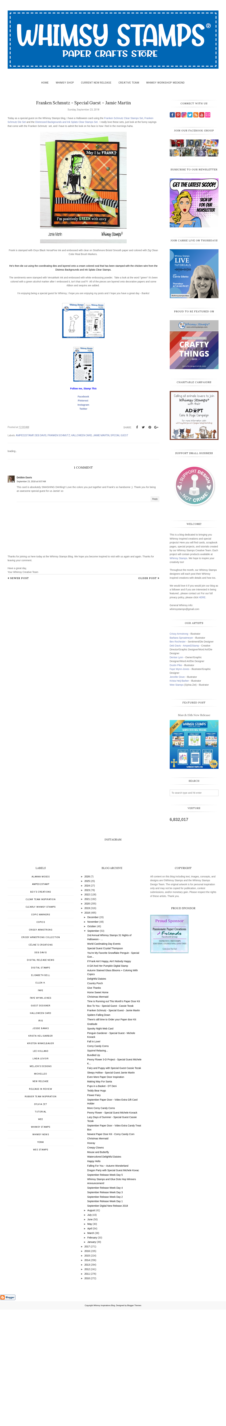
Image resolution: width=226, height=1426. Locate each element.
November (93, 1038)
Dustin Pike (176, 665)
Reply (155, 499)
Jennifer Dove (177, 677)
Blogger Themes (134, 1422)
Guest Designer (41, 1122)
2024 (87, 1002)
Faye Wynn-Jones (179, 669)
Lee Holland (40, 1167)
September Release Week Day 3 (105, 1308)
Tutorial (40, 1228)
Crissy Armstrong (179, 633)
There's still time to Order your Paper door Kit (111, 1135)
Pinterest (83, 400)
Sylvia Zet (40, 1220)
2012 (87, 1385)
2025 (87, 997)
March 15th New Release (194, 715)
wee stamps (40, 1266)
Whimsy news (40, 1251)
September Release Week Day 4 (105, 1304)
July (89, 1331)
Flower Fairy (94, 1211)
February (92, 1354)
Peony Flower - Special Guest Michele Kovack (112, 1229)
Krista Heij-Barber (180, 680)
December (93, 1033)
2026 (87, 993)
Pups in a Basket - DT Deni (102, 1202)
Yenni (40, 1258)
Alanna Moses (40, 993)
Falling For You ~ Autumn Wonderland (107, 1282)
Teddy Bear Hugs (96, 1207)
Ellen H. (41, 1099)
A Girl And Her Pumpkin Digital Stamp (107, 1082)
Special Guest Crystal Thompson (105, 1064)
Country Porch (95, 1099)
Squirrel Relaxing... (97, 1167)
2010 (87, 1394)
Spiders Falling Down (98, 1131)
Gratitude (92, 1140)
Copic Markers (40, 1031)
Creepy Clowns (95, 1264)
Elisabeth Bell (40, 1091)
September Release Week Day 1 (105, 1317)
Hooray (91, 1259)
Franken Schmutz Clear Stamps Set (123, 118)
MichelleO (40, 1190)
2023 (87, 1006)
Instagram (83, 404)
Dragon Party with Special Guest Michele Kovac (113, 1286)
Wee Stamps (177, 684)
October (91, 1042)
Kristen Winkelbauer (40, 1160)
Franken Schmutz (59, 435)
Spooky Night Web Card (100, 1145)
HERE (202, 597)
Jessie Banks (40, 1145)
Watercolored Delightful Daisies (104, 1273)
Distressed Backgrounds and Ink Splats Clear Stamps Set (66, 122)
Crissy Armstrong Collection (40, 1054)
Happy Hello (94, 1277)
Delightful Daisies (96, 1095)
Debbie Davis (24, 477)
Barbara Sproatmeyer (181, 637)
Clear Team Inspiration (40, 1016)
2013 (87, 1381)
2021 (87, 1015)
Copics (40, 1038)
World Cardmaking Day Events (104, 1060)
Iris (40, 1137)
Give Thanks (94, 1104)
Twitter (83, 408)
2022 (87, 1011)
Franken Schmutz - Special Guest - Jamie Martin (113, 1126)
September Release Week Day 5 (105, 1291)
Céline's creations (41, 1061)
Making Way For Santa (99, 1198)
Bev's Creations (40, 1008)
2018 (87, 1029)
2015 (87, 1372)
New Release (41, 1198)
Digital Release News (40, 1076)
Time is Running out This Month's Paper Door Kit (113, 1117)
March (90, 1349)
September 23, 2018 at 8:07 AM (31, 481)
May (89, 1340)
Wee (40, 1235)
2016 (87, 1367)
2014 (87, 1376)
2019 (87, 1024)
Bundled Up (93, 1171)
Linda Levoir (40, 1175)
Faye (40, 1107)
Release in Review (40, 1205)
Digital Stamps (40, 1084)
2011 (87, 1390)
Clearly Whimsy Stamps (41, 1023)
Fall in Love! (93, 1157)
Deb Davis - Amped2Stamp (184, 645)
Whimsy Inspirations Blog (104, 1422)
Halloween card (81, 435)
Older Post (147, 578)
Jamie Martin (101, 435)
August (91, 1326)
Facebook (83, 396)
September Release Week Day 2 (105, 1313)
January (91, 1358)
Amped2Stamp (25, 435)
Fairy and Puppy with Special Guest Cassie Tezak (114, 1184)
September (93, 1047)
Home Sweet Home (97, 1108)
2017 (87, 1363)
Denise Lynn (176, 657)
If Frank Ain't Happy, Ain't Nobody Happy (109, 1077)
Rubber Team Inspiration (41, 1213)
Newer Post (19, 578)
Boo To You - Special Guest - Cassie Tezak (110, 1122)
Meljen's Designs (41, 1182)
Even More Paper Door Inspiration (105, 1193)
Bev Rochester (178, 641)
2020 (87, 1020)
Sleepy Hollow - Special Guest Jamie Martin (111, 1189)
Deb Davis (41, 435)
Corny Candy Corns (98, 1162)
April (89, 1345)
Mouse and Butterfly (98, 1268)
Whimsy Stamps (178, 558)
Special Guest (119, 435)
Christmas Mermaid (97, 1113)
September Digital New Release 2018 (107, 1322)
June (90, 1335)
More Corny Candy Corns (101, 1224)
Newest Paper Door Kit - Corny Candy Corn (111, 1250)
